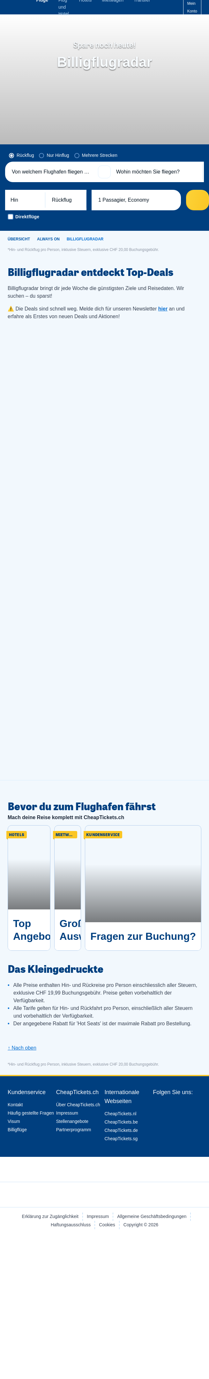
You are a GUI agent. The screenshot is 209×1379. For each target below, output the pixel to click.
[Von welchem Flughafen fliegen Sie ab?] (52, 172)
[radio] (21, 155)
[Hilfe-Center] (172, 7)
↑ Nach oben (22, 1048)
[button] (104, 171)
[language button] (155, 7)
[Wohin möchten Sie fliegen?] (156, 172)
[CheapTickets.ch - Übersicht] (22, 7)
